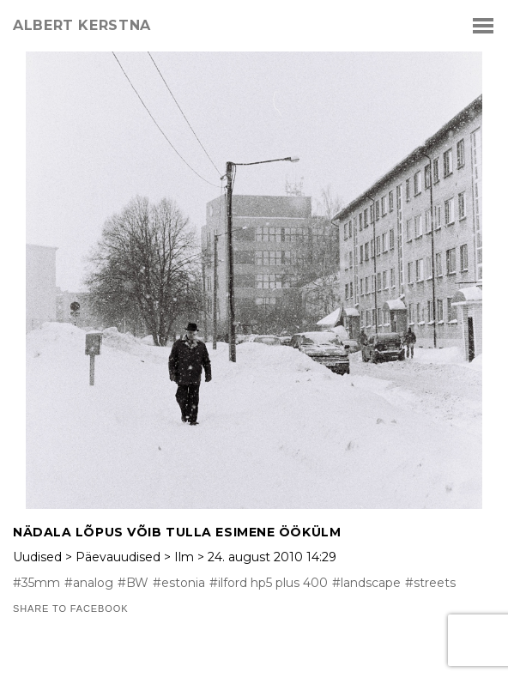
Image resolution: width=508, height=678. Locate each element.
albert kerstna (82, 26)
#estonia (179, 582)
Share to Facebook (70, 609)
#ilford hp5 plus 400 (268, 582)
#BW (133, 582)
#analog (88, 582)
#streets (430, 582)
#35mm (36, 582)
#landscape (366, 582)
